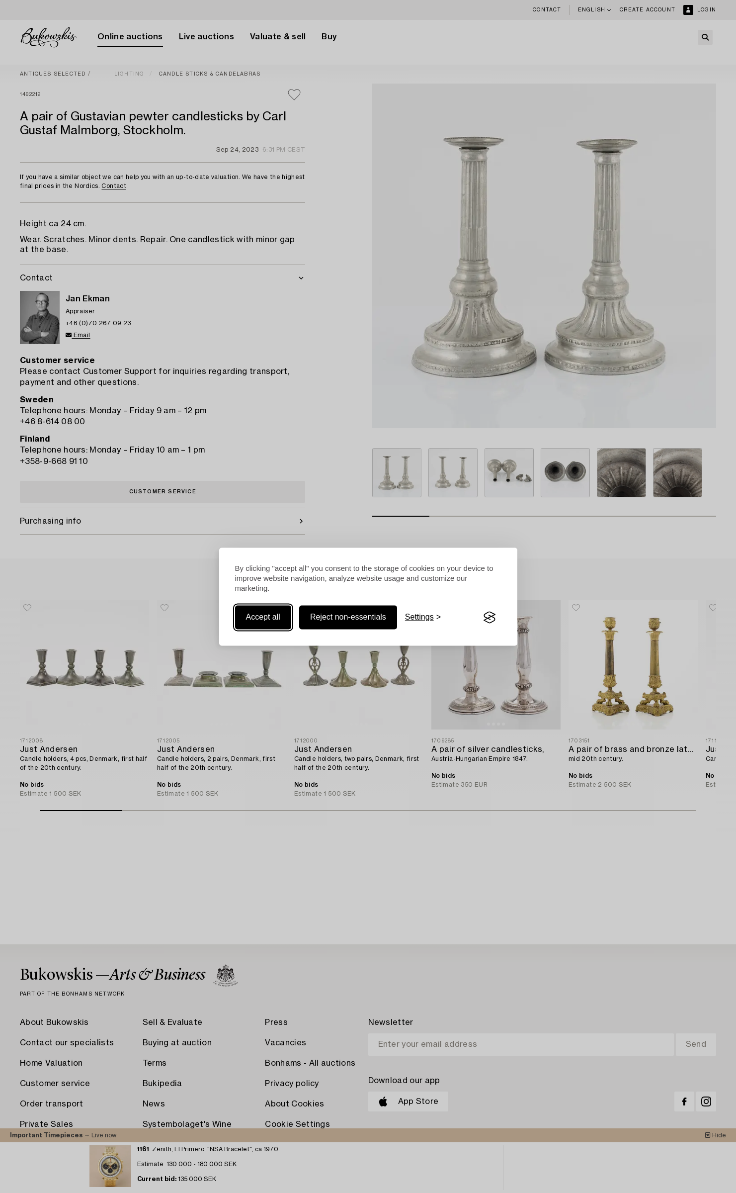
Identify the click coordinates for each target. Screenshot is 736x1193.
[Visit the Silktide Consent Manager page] (489, 618)
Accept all (263, 617)
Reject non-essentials (348, 617)
